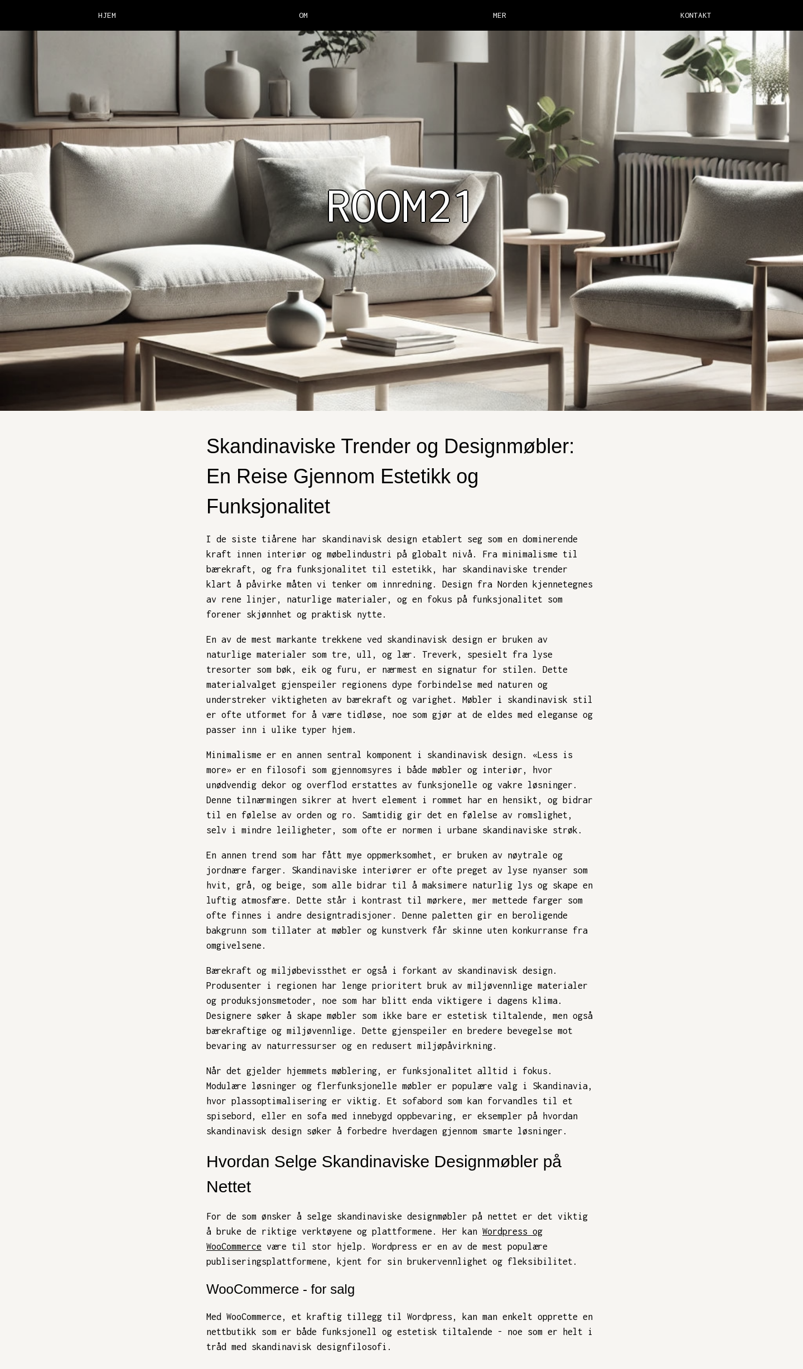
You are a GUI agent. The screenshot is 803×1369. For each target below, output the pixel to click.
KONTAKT (696, 15)
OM (303, 15)
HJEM (107, 15)
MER (499, 15)
